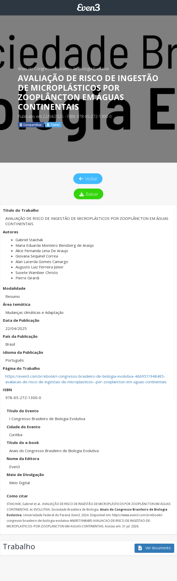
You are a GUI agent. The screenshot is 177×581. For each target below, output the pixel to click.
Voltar (88, 179)
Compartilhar (31, 125)
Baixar (88, 194)
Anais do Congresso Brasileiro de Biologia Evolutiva (63, 68)
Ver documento (154, 547)
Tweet (53, 125)
